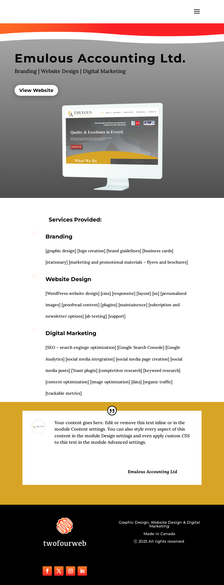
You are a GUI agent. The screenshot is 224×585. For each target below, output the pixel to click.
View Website (36, 90)
